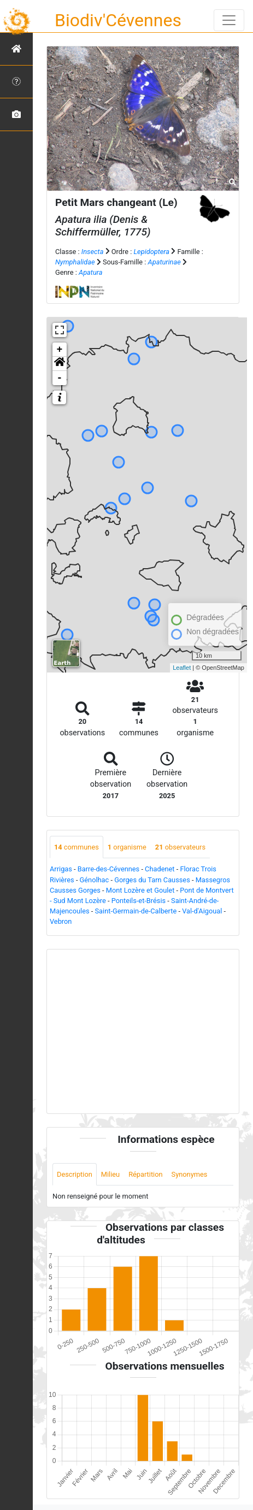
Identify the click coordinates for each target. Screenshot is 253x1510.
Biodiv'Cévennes (118, 20)
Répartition (145, 1174)
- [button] (60, 378)
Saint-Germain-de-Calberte (136, 911)
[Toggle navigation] (229, 20)
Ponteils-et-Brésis (138, 900)
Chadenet (159, 869)
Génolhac (94, 880)
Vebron (61, 921)
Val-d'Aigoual (202, 911)
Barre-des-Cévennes (108, 869)
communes (76, 847)
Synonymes (190, 1174)
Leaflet (182, 667)
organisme (127, 847)
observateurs (180, 847)
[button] (59, 364)
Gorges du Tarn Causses (152, 880)
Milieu (110, 1174)
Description (74, 1174)
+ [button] (60, 349)
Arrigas (61, 869)
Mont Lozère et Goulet (140, 890)
